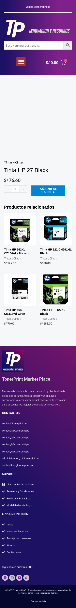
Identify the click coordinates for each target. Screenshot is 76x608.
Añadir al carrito (48, 190)
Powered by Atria (38, 601)
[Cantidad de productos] (15, 189)
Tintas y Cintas (14, 162)
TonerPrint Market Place (26, 379)
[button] (21, 61)
